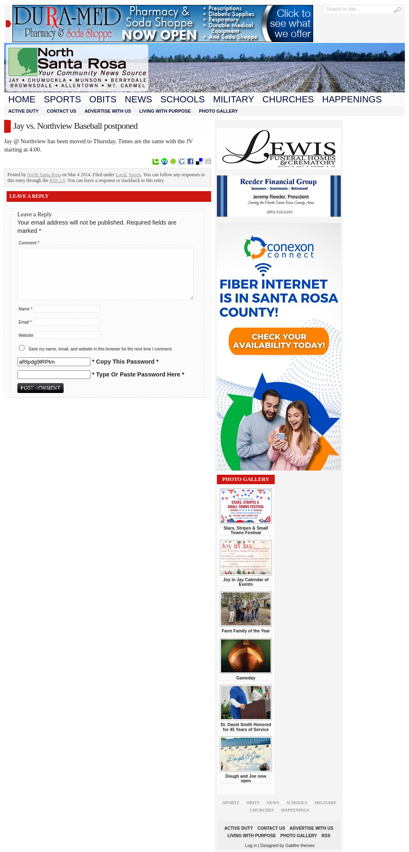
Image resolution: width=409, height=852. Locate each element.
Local (121, 174)
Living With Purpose (165, 111)
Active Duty (23, 111)
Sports (62, 99)
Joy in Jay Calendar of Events (246, 582)
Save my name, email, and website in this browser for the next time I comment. (101, 349)
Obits (103, 99)
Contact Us (61, 111)
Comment (29, 243)
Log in (251, 845)
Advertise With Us (108, 111)
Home (22, 99)
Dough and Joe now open (246, 778)
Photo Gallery (218, 111)
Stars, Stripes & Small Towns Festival (246, 530)
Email (25, 322)
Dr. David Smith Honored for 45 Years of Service (246, 726)
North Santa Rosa (44, 174)
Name (25, 309)
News (138, 99)
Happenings (352, 99)
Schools (182, 99)
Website (26, 335)
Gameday (246, 678)
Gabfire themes (300, 845)
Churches (288, 99)
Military (233, 99)
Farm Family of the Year (246, 631)
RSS (325, 835)
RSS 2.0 (57, 180)
